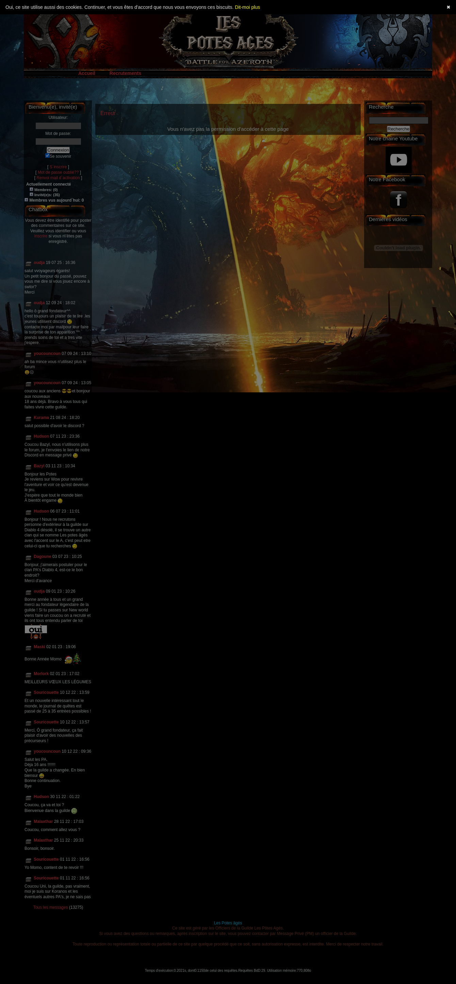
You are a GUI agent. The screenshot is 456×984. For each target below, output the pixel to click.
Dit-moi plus (247, 7)
